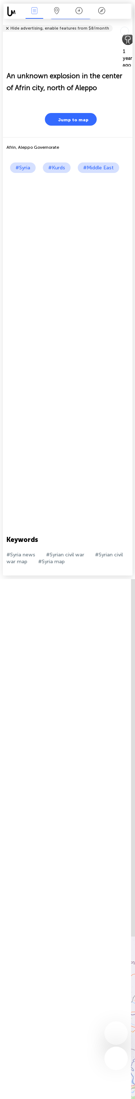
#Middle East (98, 168)
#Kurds (56, 168)
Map (56, 11)
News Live (34, 11)
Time (79, 11)
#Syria (22, 168)
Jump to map (69, 119)
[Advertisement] (67, 244)
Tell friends (129, 23)
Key (101, 11)
